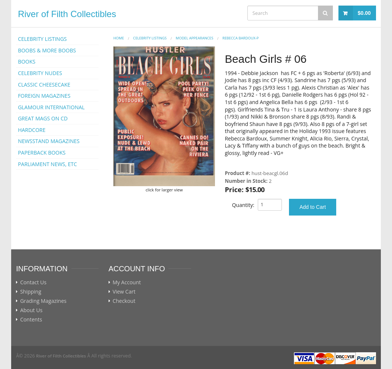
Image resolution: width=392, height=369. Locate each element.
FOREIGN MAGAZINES (44, 95)
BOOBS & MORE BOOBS (47, 50)
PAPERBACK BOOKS (41, 152)
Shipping (30, 291)
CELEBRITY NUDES (40, 73)
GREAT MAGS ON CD (43, 118)
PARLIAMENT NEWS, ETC (47, 164)
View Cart (124, 291)
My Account (127, 282)
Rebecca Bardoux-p (240, 38)
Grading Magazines (43, 301)
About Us (31, 310)
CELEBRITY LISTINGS (42, 38)
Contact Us (33, 282)
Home (118, 38)
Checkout (124, 301)
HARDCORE (31, 129)
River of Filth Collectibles (67, 14)
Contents (31, 319)
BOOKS (26, 61)
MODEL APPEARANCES (194, 38)
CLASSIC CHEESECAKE (44, 84)
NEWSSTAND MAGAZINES (49, 141)
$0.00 (364, 13)
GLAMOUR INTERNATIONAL (51, 107)
